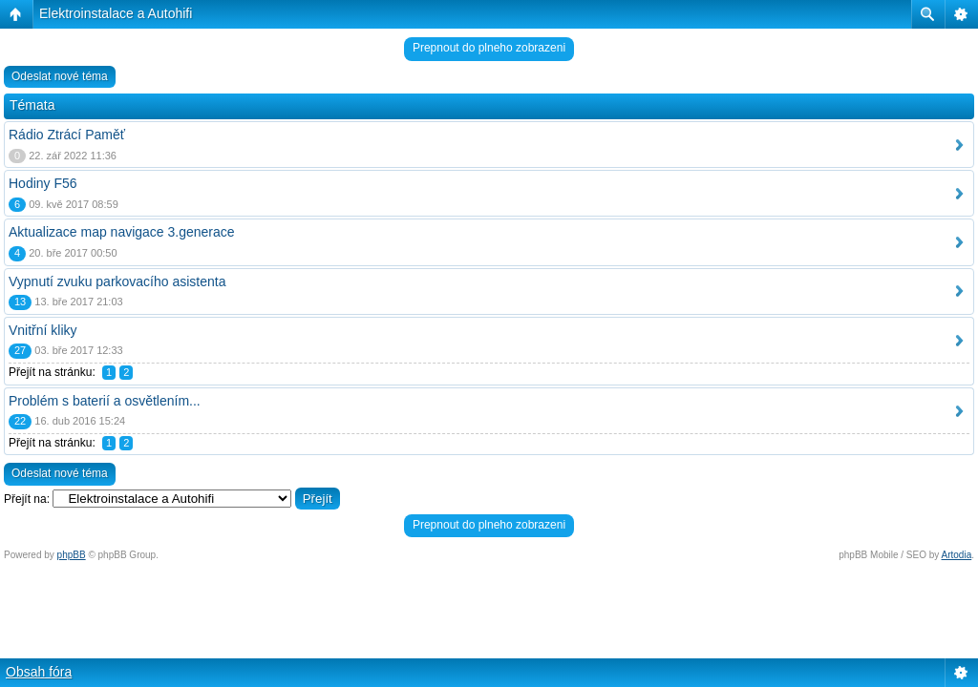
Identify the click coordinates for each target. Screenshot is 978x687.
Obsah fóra (39, 671)
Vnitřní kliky (43, 330)
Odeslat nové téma (59, 76)
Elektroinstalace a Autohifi (115, 13)
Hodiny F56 (43, 183)
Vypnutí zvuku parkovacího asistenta (117, 281)
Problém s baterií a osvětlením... (105, 400)
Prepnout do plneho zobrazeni (489, 47)
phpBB (71, 555)
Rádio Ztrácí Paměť (67, 134)
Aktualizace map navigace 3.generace (122, 231)
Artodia (957, 555)
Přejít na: (27, 499)
